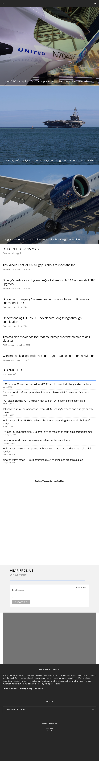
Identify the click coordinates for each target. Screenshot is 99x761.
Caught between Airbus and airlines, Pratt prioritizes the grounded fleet (41, 239)
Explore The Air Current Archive (49, 481)
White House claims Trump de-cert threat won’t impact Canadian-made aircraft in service (47, 450)
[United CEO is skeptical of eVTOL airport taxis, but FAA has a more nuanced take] (49, 46)
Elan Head (7, 307)
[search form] (46, 710)
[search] (93, 710)
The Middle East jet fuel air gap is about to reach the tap (39, 265)
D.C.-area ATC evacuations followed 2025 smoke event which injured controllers (47, 384)
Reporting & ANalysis (21, 248)
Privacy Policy (26, 689)
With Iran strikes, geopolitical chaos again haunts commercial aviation (48, 355)
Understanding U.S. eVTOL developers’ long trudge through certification (42, 319)
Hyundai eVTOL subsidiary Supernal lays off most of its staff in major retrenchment (48, 431)
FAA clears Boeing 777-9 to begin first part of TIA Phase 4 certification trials (44, 400)
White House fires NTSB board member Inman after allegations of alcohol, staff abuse (46, 422)
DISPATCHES (12, 370)
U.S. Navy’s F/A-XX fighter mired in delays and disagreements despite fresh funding (49, 160)
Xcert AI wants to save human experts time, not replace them (36, 440)
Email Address (18, 590)
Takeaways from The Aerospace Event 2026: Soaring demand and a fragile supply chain (48, 411)
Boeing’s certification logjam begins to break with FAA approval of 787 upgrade (49, 282)
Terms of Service (10, 689)
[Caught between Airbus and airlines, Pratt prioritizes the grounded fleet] (49, 204)
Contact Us (39, 689)
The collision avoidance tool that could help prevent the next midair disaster (46, 338)
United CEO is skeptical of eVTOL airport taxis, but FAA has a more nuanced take (47, 81)
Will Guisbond (8, 345)
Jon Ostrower (8, 270)
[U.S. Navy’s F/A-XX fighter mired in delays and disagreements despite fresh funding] (49, 125)
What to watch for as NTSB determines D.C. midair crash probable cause (43, 459)
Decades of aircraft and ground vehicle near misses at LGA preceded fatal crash (46, 392)
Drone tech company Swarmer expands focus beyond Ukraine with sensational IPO (47, 301)
